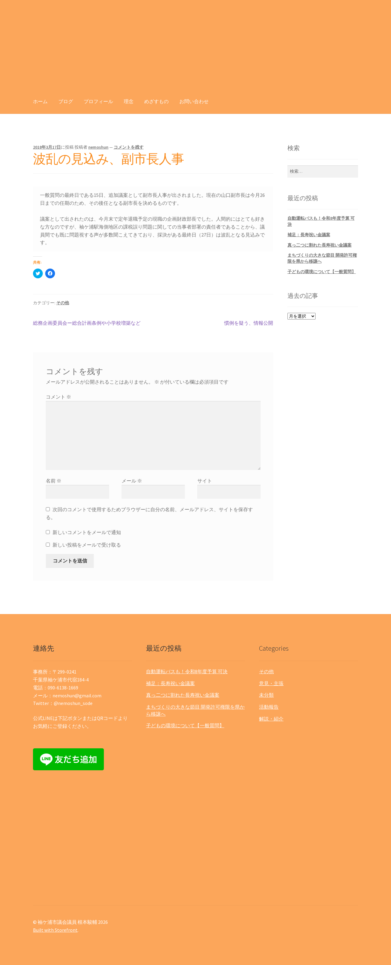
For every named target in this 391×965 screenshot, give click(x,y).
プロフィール (98, 101)
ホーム (40, 101)
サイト (204, 481)
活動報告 (269, 707)
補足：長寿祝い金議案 (308, 234)
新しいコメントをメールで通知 (87, 532)
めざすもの (156, 101)
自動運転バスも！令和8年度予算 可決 (187, 671)
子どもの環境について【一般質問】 (321, 271)
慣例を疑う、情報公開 (248, 323)
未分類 (266, 695)
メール (132, 481)
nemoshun (98, 147)
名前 (53, 481)
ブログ (65, 101)
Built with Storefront (55, 930)
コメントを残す (129, 147)
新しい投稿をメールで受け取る (87, 545)
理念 (128, 101)
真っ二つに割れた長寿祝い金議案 (319, 245)
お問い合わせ (194, 101)
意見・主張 (271, 683)
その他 (62, 302)
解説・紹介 (271, 719)
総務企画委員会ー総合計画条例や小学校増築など (87, 323)
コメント (58, 397)
